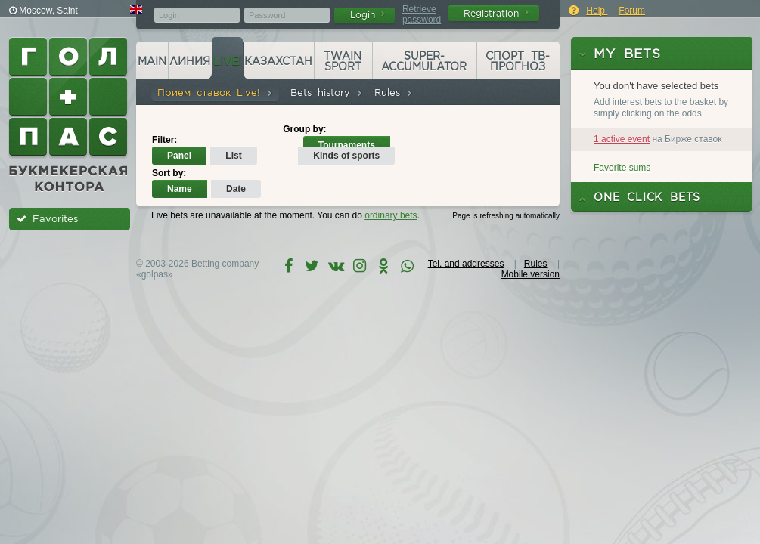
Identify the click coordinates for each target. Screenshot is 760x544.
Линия (189, 61)
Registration (496, 13)
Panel (179, 155)
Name (179, 189)
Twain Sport (342, 61)
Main (152, 61)
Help (596, 10)
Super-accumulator (424, 61)
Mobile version (530, 274)
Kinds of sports (346, 155)
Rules (393, 92)
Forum (632, 10)
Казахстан (278, 61)
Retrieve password (421, 14)
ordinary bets (390, 215)
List (233, 155)
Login (367, 14)
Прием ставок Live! (215, 92)
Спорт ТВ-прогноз (517, 61)
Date (236, 189)
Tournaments (346, 145)
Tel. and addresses (466, 263)
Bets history (326, 92)
